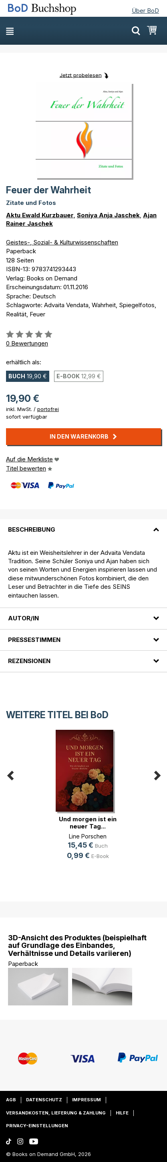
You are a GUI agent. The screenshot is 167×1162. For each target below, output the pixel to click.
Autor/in (23, 618)
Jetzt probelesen (81, 75)
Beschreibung (31, 529)
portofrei (48, 409)
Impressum (86, 1099)
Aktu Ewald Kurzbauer (40, 215)
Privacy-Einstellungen (37, 1125)
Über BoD (145, 10)
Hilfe (122, 1113)
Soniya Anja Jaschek (108, 215)
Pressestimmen (34, 640)
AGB (11, 1099)
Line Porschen (88, 836)
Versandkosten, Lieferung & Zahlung (56, 1113)
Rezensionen (29, 661)
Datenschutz (44, 1099)
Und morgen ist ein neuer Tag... (88, 822)
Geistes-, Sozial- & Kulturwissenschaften (62, 242)
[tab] (83, 524)
